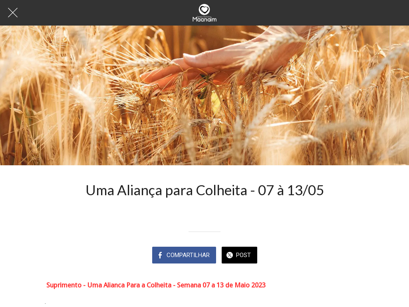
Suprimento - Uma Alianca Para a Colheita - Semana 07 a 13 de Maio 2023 (156, 285)
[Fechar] (13, 13)
